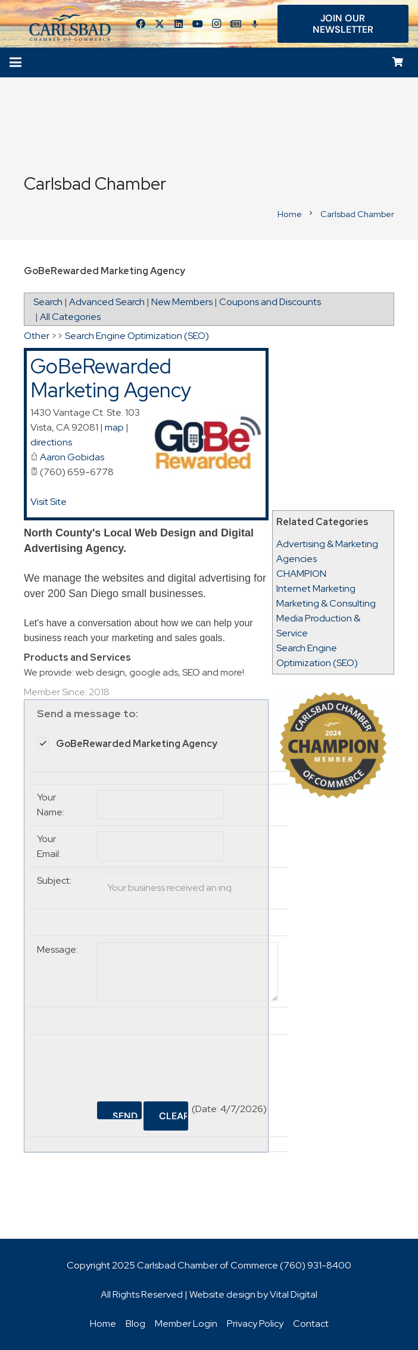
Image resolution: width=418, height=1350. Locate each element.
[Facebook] (140, 23)
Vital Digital (293, 1294)
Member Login (186, 1323)
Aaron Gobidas (72, 457)
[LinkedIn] (178, 23)
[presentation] (187, 1063)
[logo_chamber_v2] (70, 24)
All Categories (70, 316)
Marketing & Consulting (326, 603)
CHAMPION (301, 573)
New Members (182, 302)
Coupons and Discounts (270, 302)
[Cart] (398, 62)
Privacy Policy (255, 1323)
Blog (135, 1323)
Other (36, 335)
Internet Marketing (315, 588)
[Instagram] (216, 23)
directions (51, 442)
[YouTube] (197, 23)
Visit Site (48, 501)
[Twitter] (159, 23)
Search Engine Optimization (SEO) (137, 335)
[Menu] (15, 62)
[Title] (235, 23)
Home (103, 1323)
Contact (311, 1323)
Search (48, 302)
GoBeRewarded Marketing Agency (110, 378)
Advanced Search (107, 302)
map (114, 427)
